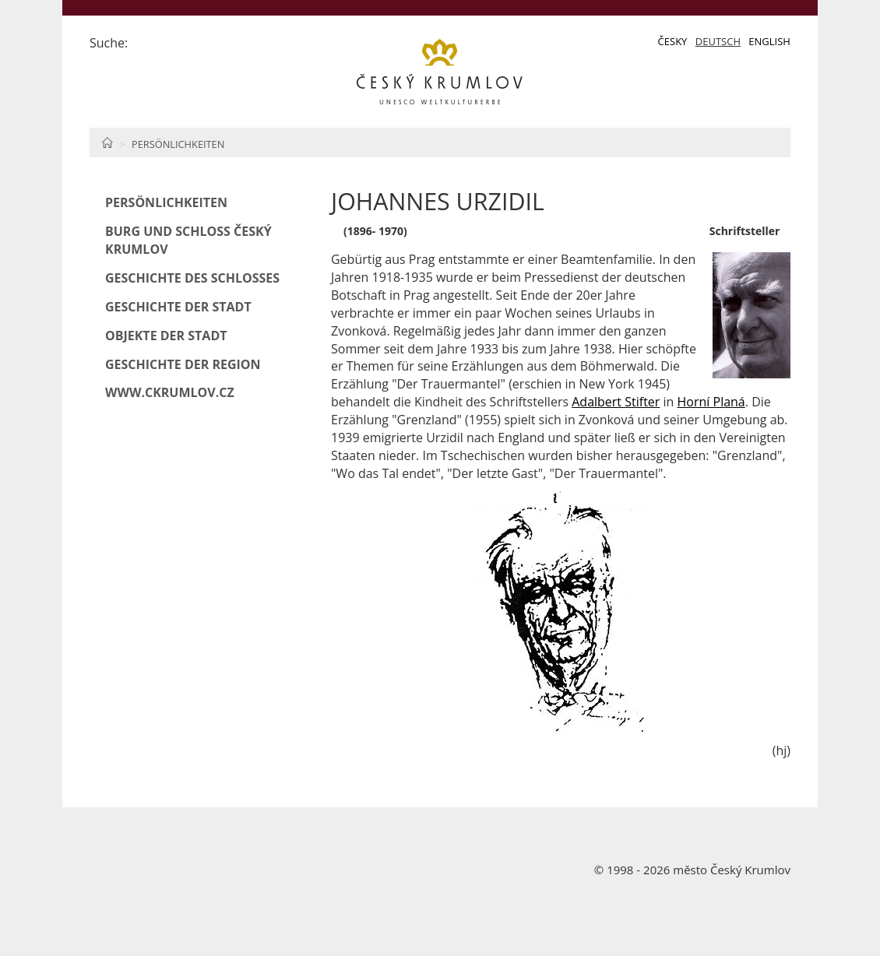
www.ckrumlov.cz (169, 392)
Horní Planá (711, 401)
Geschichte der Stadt (178, 306)
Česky (673, 41)
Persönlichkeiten (178, 144)
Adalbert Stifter (616, 401)
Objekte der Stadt (166, 335)
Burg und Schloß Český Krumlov (188, 240)
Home (107, 142)
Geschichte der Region (183, 364)
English (769, 41)
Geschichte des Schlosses (192, 277)
